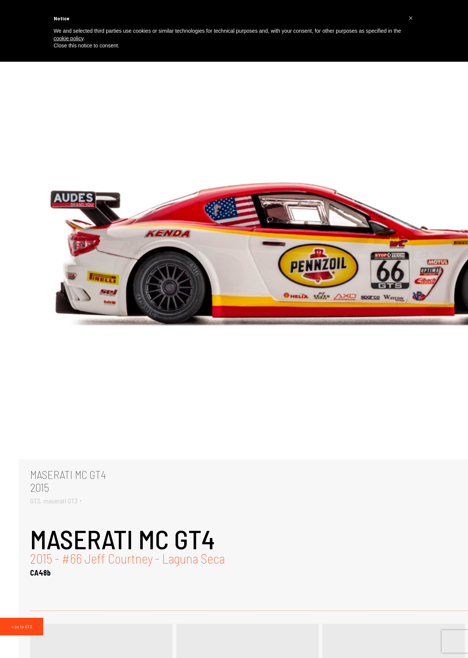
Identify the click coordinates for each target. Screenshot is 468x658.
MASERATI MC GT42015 (68, 481)
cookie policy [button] (68, 38)
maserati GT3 (60, 501)
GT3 (35, 501)
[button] (411, 18)
